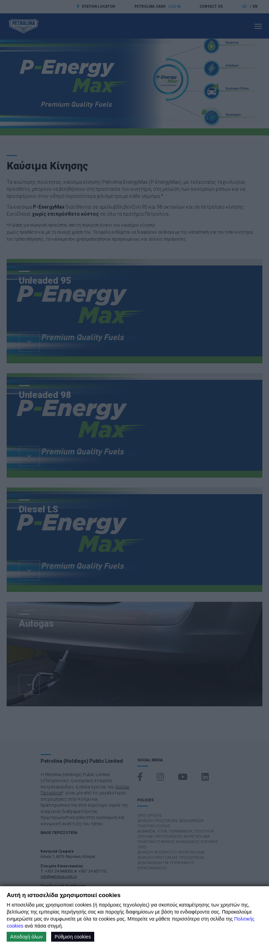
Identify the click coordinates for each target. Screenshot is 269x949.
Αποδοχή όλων (26, 937)
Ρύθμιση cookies (73, 937)
